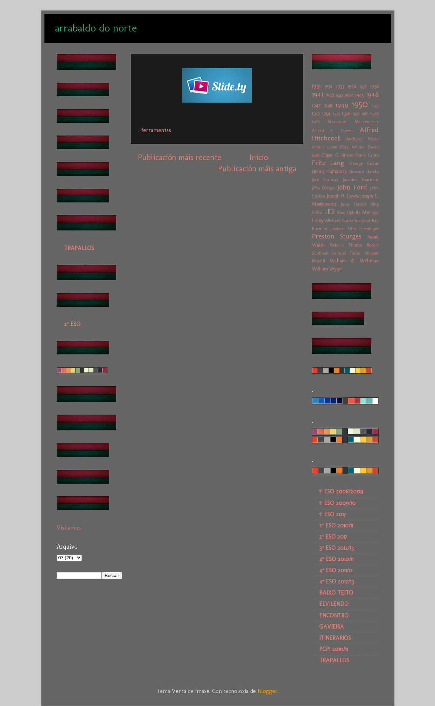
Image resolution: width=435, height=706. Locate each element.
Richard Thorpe (346, 245)
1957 (355, 113)
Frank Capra (367, 155)
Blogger (268, 691)
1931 (316, 86)
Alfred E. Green (332, 130)
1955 (336, 113)
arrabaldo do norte (96, 28)
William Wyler (327, 268)
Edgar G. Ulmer (337, 155)
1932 (328, 86)
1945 (359, 95)
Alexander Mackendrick (353, 121)
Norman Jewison (328, 228)
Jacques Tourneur (361, 179)
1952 (316, 113)
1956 (346, 113)
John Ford (352, 187)
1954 (326, 113)
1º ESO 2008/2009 (341, 491)
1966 (375, 113)
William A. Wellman (354, 260)
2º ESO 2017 (333, 536)
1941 (317, 94)
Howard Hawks (364, 171)
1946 (372, 94)
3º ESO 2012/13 (336, 548)
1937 (362, 86)
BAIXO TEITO (336, 592)
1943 (339, 95)
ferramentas (156, 130)
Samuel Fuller (346, 253)
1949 (341, 105)
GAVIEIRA (331, 626)
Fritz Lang (328, 163)
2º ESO (72, 324)
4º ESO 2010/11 (336, 559)
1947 (316, 105)
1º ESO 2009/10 (337, 503)
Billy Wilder (352, 147)
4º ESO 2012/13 (336, 581)
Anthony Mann (362, 138)
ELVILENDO (334, 604)
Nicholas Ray (367, 220)
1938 (374, 86)
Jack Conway (325, 179)
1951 (375, 105)
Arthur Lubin (324, 147)
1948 (327, 105)
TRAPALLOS (79, 248)
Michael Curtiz (339, 220)
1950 (360, 104)
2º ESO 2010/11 (336, 525)
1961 (365, 113)
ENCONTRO (334, 615)
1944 (349, 95)
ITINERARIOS (335, 638)
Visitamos (69, 527)
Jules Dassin (353, 204)
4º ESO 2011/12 (336, 570)
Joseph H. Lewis (343, 196)
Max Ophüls (348, 212)
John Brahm (323, 188)
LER (329, 212)
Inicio (259, 157)
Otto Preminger (363, 228)
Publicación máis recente (179, 157)
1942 (329, 95)
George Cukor (364, 163)
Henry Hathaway (329, 171)
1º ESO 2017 (332, 514)
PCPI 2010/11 (333, 649)
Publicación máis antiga (257, 168)
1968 (316, 121)
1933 (340, 86)
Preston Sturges (337, 236)
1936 (352, 86)
